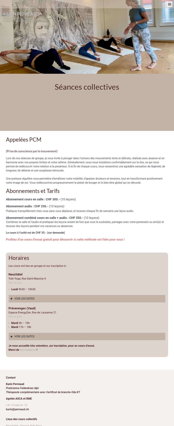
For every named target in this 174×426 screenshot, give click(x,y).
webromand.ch (162, 412)
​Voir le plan (15, 255)
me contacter (28, 322)
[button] (169, 4)
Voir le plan (15, 289)
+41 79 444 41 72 (16, 377)
